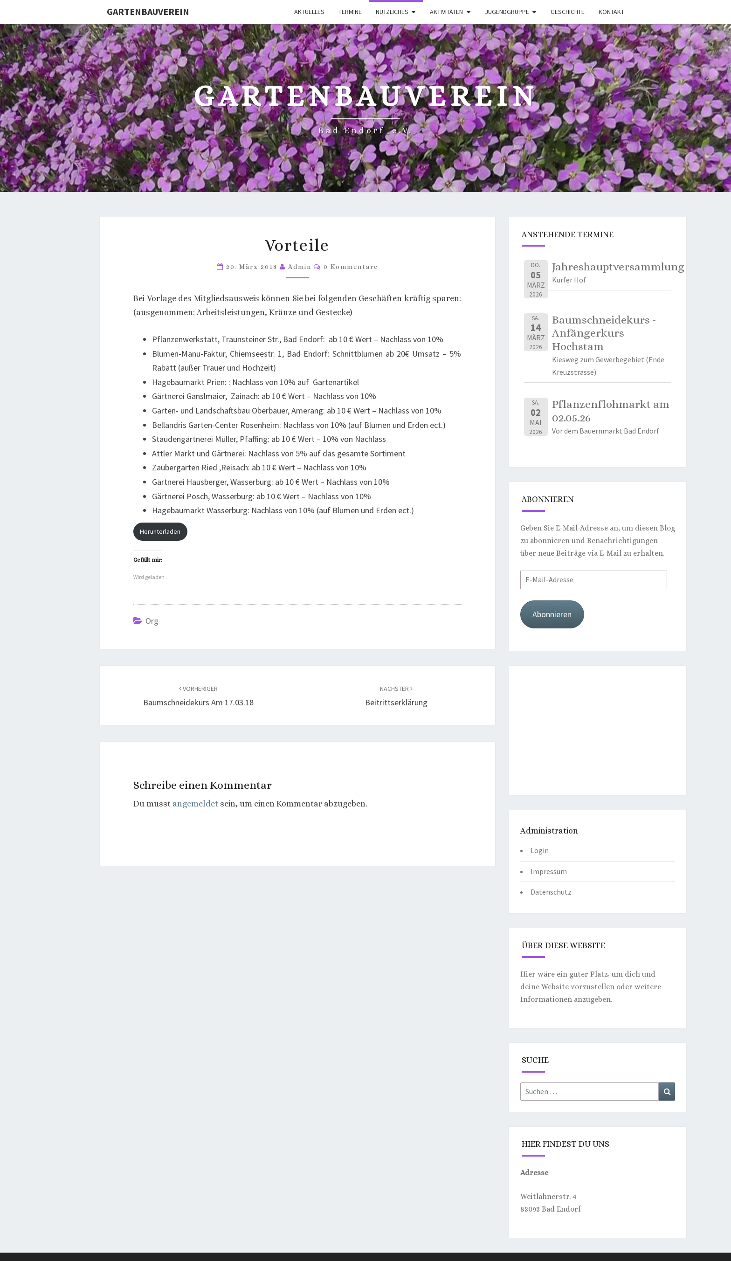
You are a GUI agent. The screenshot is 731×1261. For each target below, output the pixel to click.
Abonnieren (552, 614)
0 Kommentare (351, 266)
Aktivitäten (446, 11)
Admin (299, 266)
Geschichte (568, 11)
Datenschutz (551, 891)
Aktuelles (309, 11)
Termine (350, 11)
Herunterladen (160, 531)
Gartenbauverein (148, 11)
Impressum (549, 871)
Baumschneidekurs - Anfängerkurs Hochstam (604, 333)
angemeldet (195, 803)
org (152, 620)
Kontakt (611, 11)
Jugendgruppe (507, 11)
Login (540, 850)
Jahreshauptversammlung (618, 266)
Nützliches (392, 11)
